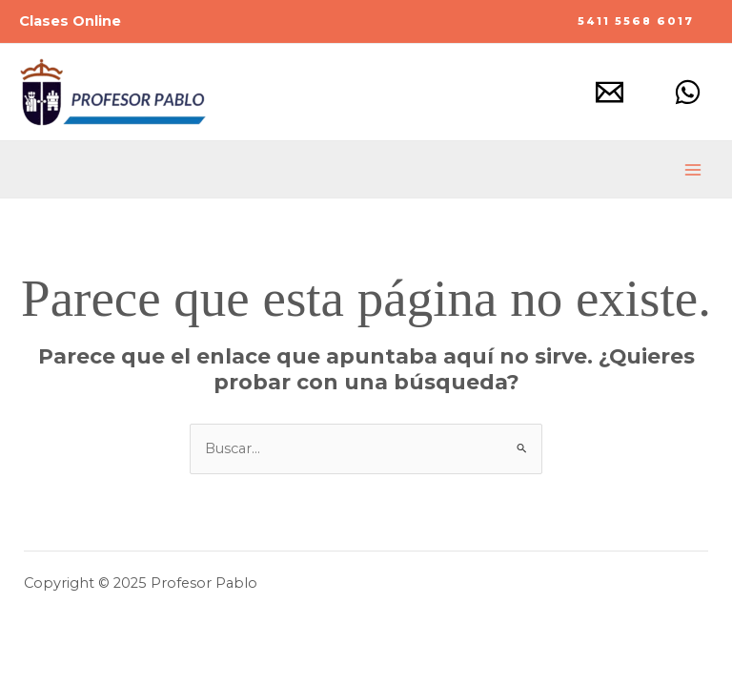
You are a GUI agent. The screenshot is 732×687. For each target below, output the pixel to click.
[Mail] (609, 92)
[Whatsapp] (687, 92)
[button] (636, 21)
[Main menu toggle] (693, 170)
